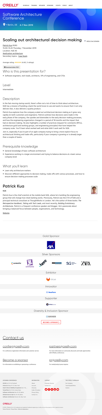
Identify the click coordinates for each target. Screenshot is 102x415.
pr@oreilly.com (58, 360)
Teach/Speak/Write (71, 385)
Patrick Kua (7, 45)
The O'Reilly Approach (72, 380)
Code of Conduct (36, 390)
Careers (67, 387)
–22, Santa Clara (12, 390)
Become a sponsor (50, 322)
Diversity (34, 387)
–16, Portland (10, 383)
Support (47, 380)
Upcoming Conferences (10, 380)
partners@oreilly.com (63, 346)
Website (6, 213)
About (71, 5)
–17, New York (11, 385)
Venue (64, 5)
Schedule (26, 5)
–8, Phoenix (16, 387)
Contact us (13, 338)
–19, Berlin (13, 392)
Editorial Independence (23, 409)
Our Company (69, 383)
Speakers (42, 5)
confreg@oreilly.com (16, 346)
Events (58, 5)
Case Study (22, 56)
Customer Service (49, 383)
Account (34, 385)
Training (34, 5)
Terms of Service (6, 409)
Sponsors (50, 5)
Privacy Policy (35, 392)
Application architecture (13, 53)
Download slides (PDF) (12, 67)
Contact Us (34, 394)
